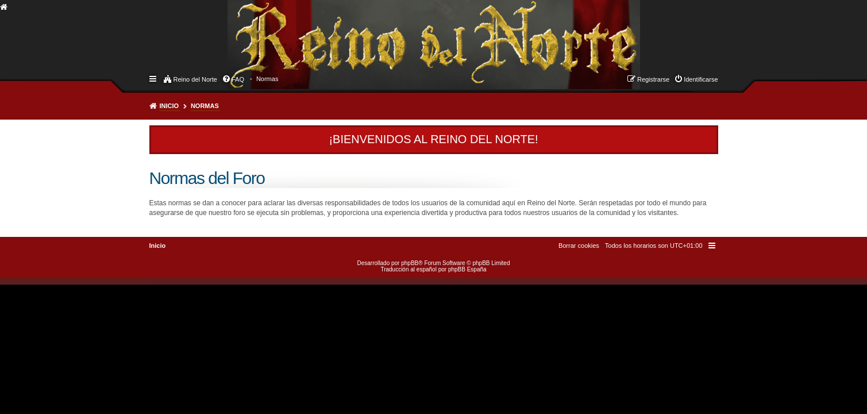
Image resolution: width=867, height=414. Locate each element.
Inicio (169, 105)
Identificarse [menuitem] (701, 79)
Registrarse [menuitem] (653, 79)
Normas (205, 105)
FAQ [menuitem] (238, 79)
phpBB (409, 263)
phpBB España (467, 269)
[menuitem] (267, 79)
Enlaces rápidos (153, 78)
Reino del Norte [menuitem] (195, 79)
